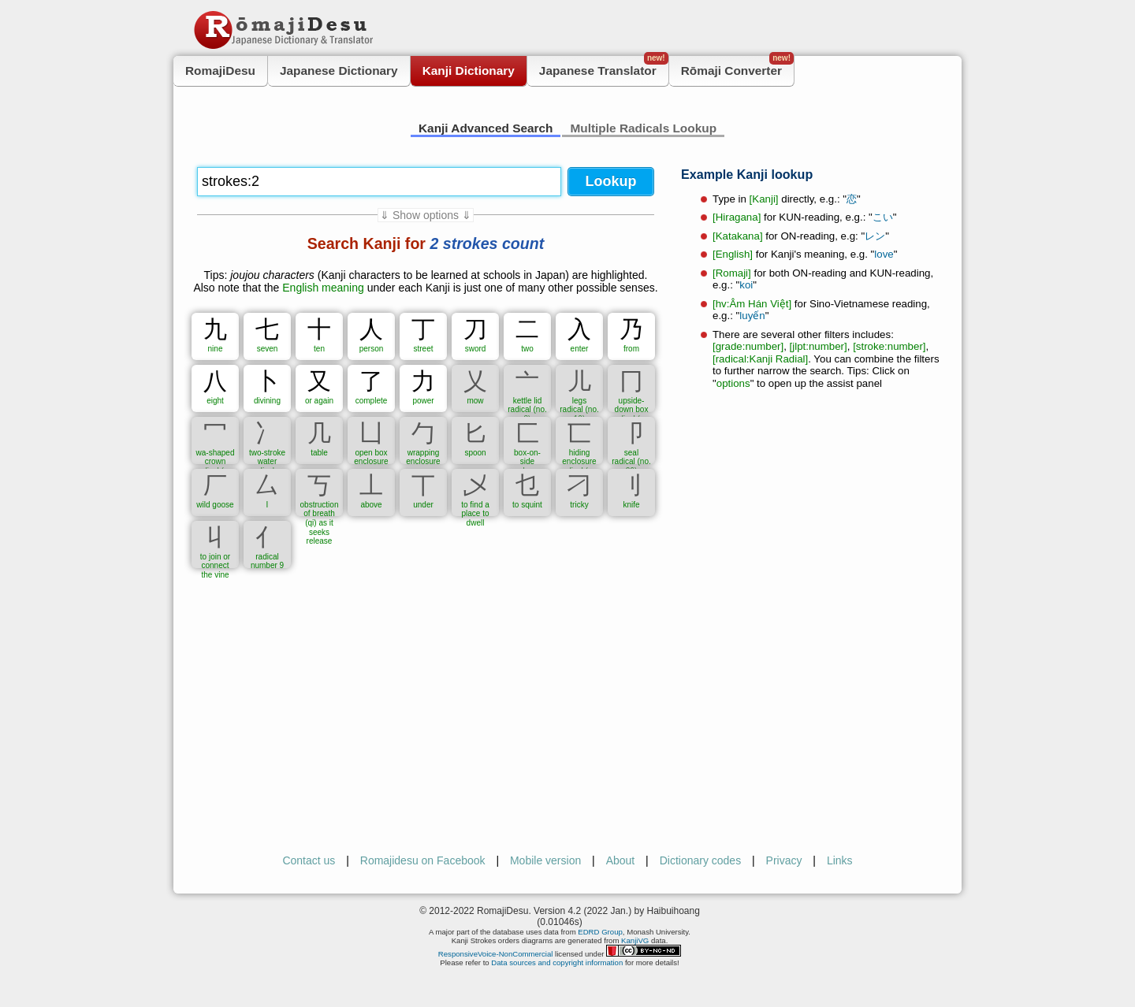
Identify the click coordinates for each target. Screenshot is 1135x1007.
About (620, 860)
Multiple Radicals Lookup (643, 128)
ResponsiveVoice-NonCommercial (495, 953)
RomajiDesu (220, 70)
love (883, 254)
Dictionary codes (701, 860)
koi (746, 285)
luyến (752, 315)
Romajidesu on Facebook (423, 860)
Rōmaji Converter (737, 66)
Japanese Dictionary (339, 70)
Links (840, 860)
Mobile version (545, 860)
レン (875, 236)
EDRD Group (600, 931)
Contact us (308, 860)
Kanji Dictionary (468, 70)
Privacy (784, 860)
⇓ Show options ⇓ (425, 215)
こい (883, 217)
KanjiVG (635, 940)
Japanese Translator (603, 66)
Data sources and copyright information (557, 962)
